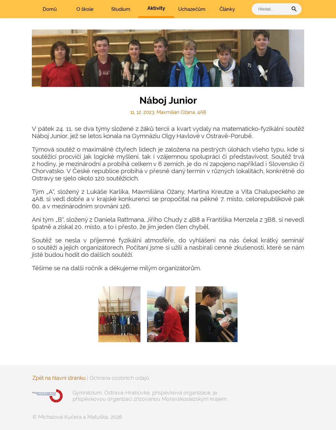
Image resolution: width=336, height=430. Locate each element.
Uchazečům (191, 9)
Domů (50, 9)
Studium (120, 9)
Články (227, 9)
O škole (85, 9)
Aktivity (156, 8)
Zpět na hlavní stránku (59, 378)
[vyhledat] (271, 9)
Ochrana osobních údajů (119, 378)
